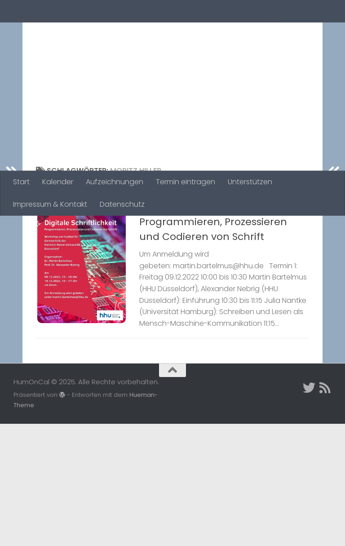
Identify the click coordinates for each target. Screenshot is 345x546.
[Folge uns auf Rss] (325, 510)
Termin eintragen (185, 182)
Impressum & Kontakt (50, 204)
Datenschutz (122, 204)
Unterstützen (250, 182)
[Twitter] (309, 510)
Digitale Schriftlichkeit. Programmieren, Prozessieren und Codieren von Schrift (213, 280)
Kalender (57, 182)
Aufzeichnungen (114, 182)
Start (21, 182)
